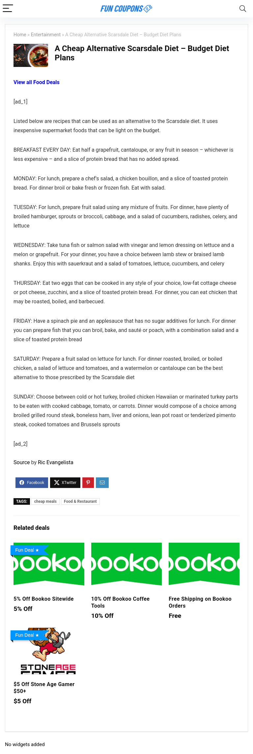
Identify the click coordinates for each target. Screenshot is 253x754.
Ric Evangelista (55, 462)
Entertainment (46, 35)
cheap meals (45, 501)
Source (22, 462)
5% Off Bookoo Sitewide (44, 599)
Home (20, 35)
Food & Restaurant (80, 501)
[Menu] (8, 8)
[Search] (243, 8)
